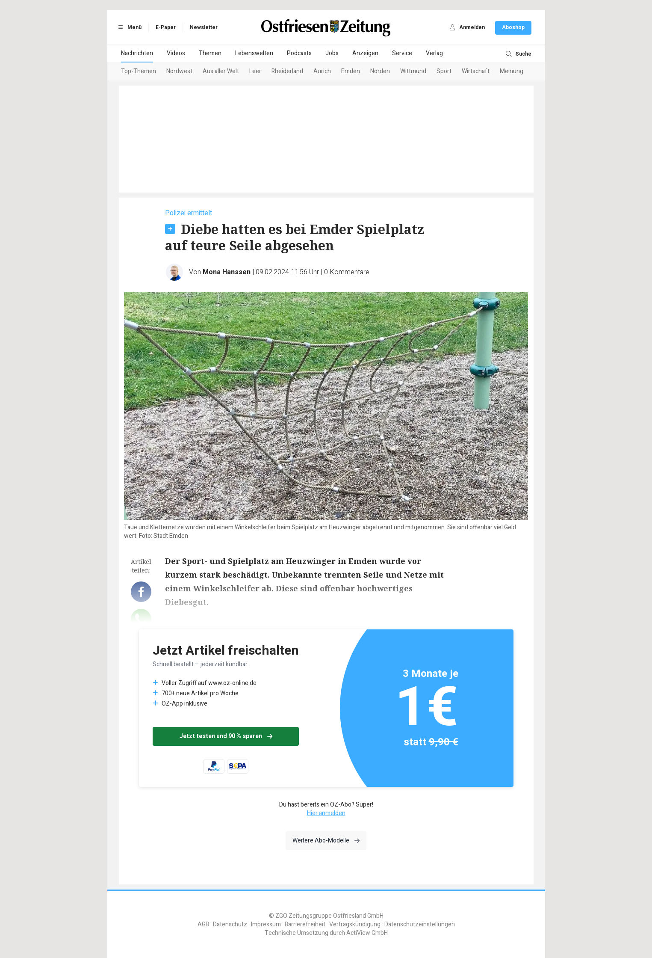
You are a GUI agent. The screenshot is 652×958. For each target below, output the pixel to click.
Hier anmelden (326, 813)
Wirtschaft (476, 71)
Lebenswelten (254, 53)
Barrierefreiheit (305, 924)
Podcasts (299, 53)
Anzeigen (365, 53)
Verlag (434, 53)
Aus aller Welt (221, 71)
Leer (255, 71)
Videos (176, 53)
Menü (129, 27)
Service (402, 53)
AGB (203, 924)
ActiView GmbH (367, 932)
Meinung (511, 71)
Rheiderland (287, 71)
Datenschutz (230, 924)
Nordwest (179, 71)
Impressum (266, 924)
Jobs (332, 53)
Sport (444, 71)
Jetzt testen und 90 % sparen (225, 736)
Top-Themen (138, 71)
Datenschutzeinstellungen (419, 924)
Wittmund (413, 71)
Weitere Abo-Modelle (326, 840)
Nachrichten (137, 53)
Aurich (322, 71)
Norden (380, 71)
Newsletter (204, 27)
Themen (210, 53)
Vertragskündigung (355, 924)
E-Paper (166, 27)
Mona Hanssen (227, 272)
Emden (350, 71)
